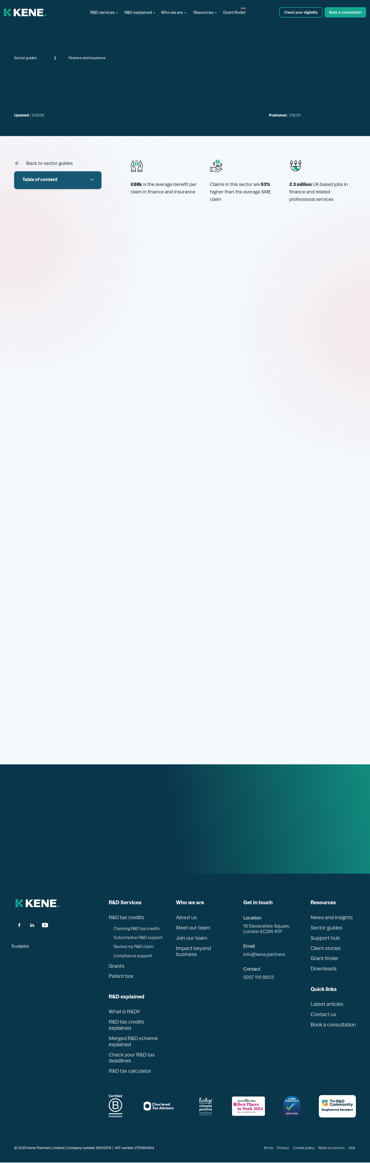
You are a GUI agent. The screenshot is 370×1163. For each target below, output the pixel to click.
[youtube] (45, 925)
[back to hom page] (37, 903)
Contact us (322, 1015)
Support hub (324, 938)
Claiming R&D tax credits (137, 928)
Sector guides (25, 58)
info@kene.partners (263, 954)
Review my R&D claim (133, 946)
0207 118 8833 (258, 977)
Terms (268, 1148)
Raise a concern (331, 1148)
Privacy (283, 1148)
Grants (116, 966)
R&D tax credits (126, 917)
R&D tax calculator (130, 1071)
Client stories (324, 948)
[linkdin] (32, 925)
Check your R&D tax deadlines (132, 1058)
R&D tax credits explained (126, 1025)
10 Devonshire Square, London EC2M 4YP (266, 928)
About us (186, 917)
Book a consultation (332, 1025)
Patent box (121, 976)
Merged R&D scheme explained (133, 1041)
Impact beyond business (193, 951)
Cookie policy (303, 1148)
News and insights (330, 917)
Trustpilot (20, 946)
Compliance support (133, 955)
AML (352, 1148)
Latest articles (325, 1004)
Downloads (322, 969)
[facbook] (19, 925)
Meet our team (192, 928)
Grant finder (234, 12)
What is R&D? (124, 1012)
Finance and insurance (87, 58)
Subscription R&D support (138, 937)
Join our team (191, 938)
